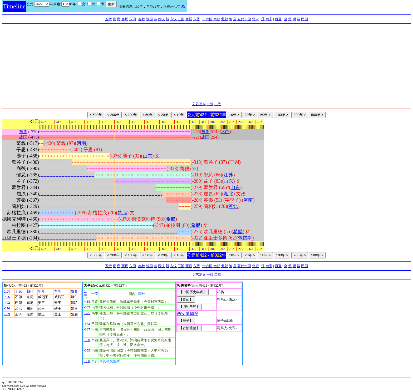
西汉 (161, 19)
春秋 (141, 19)
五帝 (108, 19)
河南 (81, 143)
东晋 (196, 19)
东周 (132, 19)
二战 (217, 104)
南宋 (269, 19)
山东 (147, 156)
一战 (209, 104)
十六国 (207, 19)
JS (183, 6)
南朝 (216, 19)
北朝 (224, 19)
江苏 (228, 174)
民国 (304, 19)
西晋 (188, 19)
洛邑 (225, 131)
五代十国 (244, 19)
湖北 (228, 193)
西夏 (278, 19)
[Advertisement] (206, 63)
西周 (124, 19)
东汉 (173, 19)
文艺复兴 (199, 104)
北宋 (255, 19)
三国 (181, 19)
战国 (149, 19)
